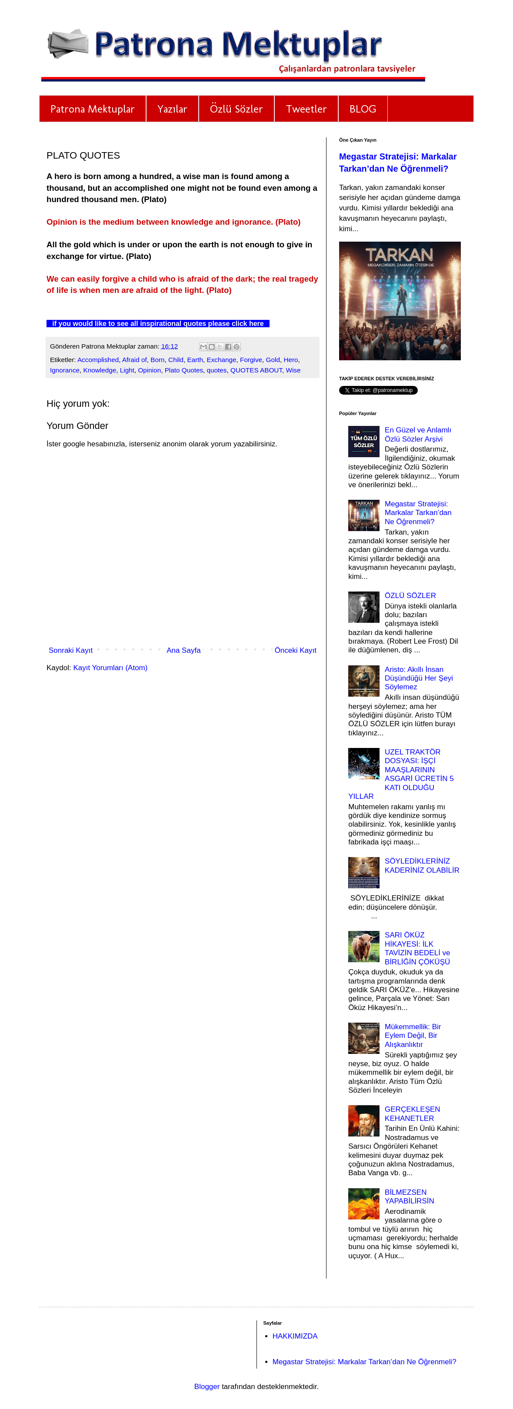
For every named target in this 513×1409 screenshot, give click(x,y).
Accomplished (98, 359)
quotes (217, 370)
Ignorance (65, 370)
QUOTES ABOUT (256, 370)
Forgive (251, 359)
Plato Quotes (184, 370)
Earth (195, 359)
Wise (293, 370)
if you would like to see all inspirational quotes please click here (155, 323)
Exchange (222, 359)
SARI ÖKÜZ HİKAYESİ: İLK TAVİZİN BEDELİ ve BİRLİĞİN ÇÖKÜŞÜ (417, 948)
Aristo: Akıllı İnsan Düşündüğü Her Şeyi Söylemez (419, 678)
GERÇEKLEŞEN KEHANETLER (412, 1113)
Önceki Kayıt (295, 650)
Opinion (149, 370)
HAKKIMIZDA (295, 1336)
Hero (290, 359)
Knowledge (100, 370)
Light (127, 370)
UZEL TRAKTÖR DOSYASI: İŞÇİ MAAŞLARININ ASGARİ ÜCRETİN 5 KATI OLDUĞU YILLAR (401, 774)
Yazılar (172, 108)
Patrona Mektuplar (92, 108)
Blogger (207, 1386)
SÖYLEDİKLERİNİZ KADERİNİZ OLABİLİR (422, 865)
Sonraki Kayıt (71, 650)
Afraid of (134, 359)
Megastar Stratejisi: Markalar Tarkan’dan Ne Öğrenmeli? (418, 513)
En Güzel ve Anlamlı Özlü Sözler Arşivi (418, 434)
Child (175, 359)
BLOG (363, 108)
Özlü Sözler (236, 108)
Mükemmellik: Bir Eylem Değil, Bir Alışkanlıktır (413, 1036)
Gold (273, 359)
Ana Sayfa (183, 650)
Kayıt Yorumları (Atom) (110, 668)
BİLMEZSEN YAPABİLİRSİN (409, 1196)
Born (157, 359)
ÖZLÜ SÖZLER (410, 596)
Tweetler (306, 108)
